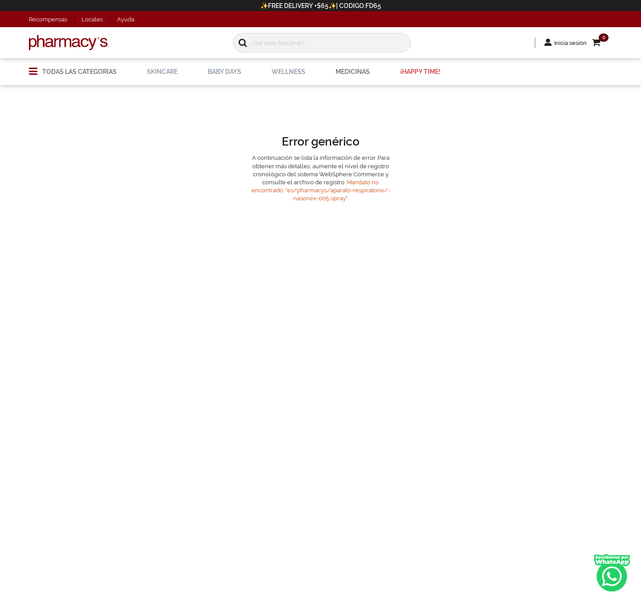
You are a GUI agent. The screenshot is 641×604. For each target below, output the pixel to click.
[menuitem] (73, 68)
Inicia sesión (570, 43)
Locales (92, 19)
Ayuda (125, 19)
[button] (602, 43)
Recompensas (48, 19)
